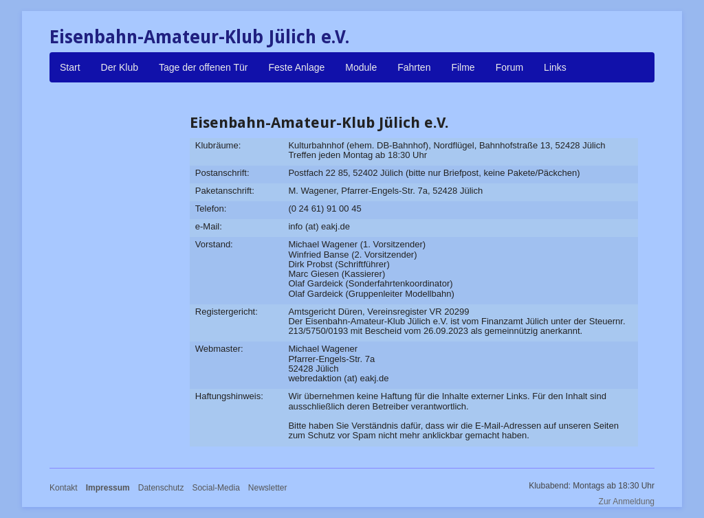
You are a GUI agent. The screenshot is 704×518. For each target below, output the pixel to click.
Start (70, 67)
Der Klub (119, 67)
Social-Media (215, 488)
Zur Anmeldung (626, 501)
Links (555, 67)
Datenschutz (161, 488)
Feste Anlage (297, 67)
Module (361, 67)
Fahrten (413, 67)
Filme (462, 67)
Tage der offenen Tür (203, 67)
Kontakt (64, 488)
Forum (509, 67)
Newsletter (267, 488)
